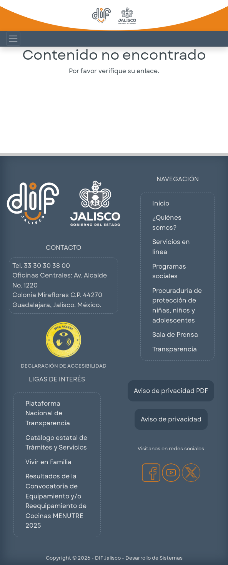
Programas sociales (169, 271)
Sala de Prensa (175, 334)
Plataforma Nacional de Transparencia (47, 413)
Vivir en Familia (48, 462)
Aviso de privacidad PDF (171, 390)
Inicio (160, 203)
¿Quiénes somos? (166, 222)
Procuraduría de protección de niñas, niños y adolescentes (177, 305)
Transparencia (174, 349)
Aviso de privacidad (171, 419)
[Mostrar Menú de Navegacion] (13, 39)
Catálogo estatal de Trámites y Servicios (56, 442)
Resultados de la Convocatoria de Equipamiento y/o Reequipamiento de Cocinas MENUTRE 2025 (56, 501)
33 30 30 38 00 (47, 265)
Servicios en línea (171, 246)
